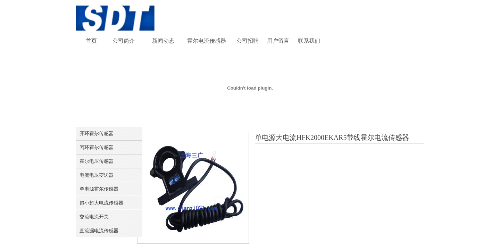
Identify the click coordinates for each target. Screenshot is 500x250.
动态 (168, 41)
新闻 (157, 41)
